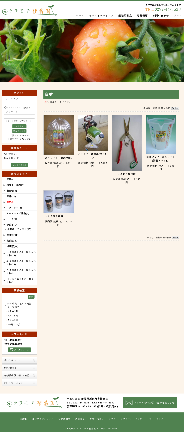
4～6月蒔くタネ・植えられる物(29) (21, 262)
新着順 (156, 108)
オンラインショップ (101, 15)
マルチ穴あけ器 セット (58, 216)
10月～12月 (14, 324)
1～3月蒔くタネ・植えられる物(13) (21, 253)
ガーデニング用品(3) (18, 213)
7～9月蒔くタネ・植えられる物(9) (21, 271)
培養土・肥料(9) (15, 185)
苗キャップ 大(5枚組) (58, 158)
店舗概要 (142, 15)
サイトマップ (156, 419)
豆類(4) (11, 179)
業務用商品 (125, 15)
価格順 (147, 108)
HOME (23, 419)
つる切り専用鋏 (127, 174)
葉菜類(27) (12, 241)
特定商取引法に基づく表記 (16, 375)
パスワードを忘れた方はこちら (17, 121)
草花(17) (11, 196)
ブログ (178, 15)
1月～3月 (13, 311)
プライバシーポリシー (14, 383)
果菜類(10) (12, 235)
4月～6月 (13, 316)
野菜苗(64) (12, 225)
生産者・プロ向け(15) (19, 229)
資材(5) (11, 202)
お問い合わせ (161, 15)
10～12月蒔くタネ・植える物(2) (20, 280)
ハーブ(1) (12, 219)
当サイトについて (12, 360)
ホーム (80, 15)
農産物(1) (12, 191)
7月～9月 (13, 320)
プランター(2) (14, 208)
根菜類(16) (12, 246)
